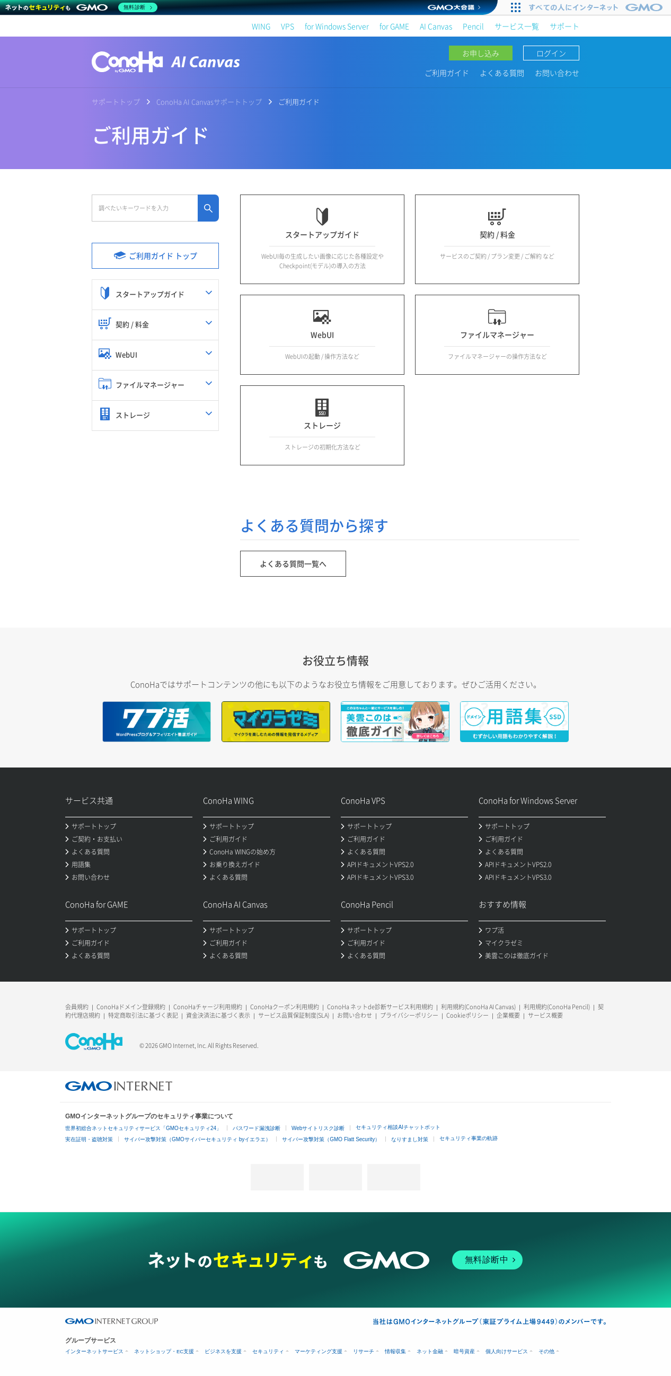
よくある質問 (502, 72)
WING (261, 26)
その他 (546, 1351)
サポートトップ (116, 101)
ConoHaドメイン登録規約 (130, 1006)
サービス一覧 (517, 26)
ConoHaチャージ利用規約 (207, 1006)
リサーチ (363, 1351)
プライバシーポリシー (409, 1015)
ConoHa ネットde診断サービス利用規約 (380, 1006)
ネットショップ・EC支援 (164, 1351)
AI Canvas (436, 26)
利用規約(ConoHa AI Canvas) (478, 1006)
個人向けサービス (506, 1351)
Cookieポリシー (467, 1015)
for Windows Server (337, 26)
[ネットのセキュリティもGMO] (81, 7)
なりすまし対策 (409, 1139)
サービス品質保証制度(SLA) (293, 1015)
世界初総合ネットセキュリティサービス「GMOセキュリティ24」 (143, 1128)
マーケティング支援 (318, 1351)
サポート (564, 26)
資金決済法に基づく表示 (218, 1015)
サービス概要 (545, 1015)
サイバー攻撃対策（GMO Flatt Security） (331, 1139)
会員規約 (77, 1006)
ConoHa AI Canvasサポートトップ (209, 101)
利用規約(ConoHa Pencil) (557, 1006)
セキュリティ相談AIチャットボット (398, 1127)
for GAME (394, 26)
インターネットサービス (94, 1351)
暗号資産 (464, 1351)
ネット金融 (430, 1351)
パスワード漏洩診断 (256, 1128)
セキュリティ (268, 1351)
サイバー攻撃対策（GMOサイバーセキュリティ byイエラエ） (197, 1139)
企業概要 (508, 1015)
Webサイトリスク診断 (318, 1128)
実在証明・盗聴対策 (89, 1139)
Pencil (473, 26)
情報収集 (395, 1351)
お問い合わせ (557, 72)
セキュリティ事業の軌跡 (468, 1138)
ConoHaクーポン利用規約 (284, 1006)
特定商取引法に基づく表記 (143, 1015)
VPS (287, 26)
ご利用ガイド (447, 72)
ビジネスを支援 (223, 1351)
